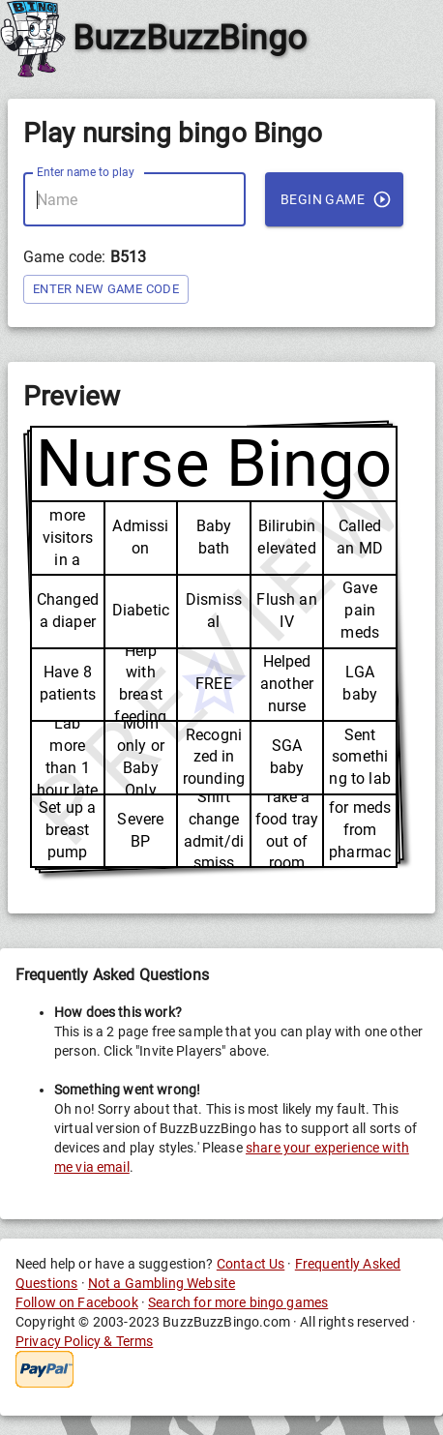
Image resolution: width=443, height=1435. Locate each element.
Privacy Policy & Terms (84, 1341)
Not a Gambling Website (161, 1283)
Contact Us (251, 1263)
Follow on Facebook (76, 1302)
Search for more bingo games (238, 1302)
